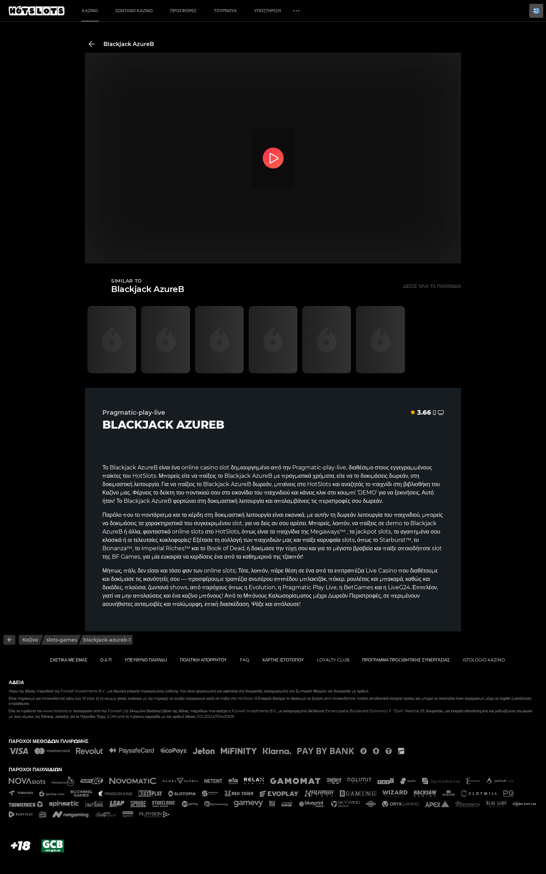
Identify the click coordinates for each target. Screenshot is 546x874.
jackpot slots (373, 531)
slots (197, 531)
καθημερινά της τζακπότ (272, 556)
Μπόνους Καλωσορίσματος (277, 595)
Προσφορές (183, 10)
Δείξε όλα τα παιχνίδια (432, 286)
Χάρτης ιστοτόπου (283, 659)
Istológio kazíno (484, 659)
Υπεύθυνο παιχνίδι (145, 659)
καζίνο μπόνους (202, 595)
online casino (199, 467)
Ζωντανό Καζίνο (134, 10)
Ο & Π (105, 659)
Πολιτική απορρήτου (203, 659)
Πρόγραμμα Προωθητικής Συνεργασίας (406, 659)
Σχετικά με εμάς (68, 659)
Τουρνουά (225, 10)
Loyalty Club (333, 659)
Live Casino (381, 570)
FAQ (244, 659)
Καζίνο (90, 10)
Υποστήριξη (267, 10)
